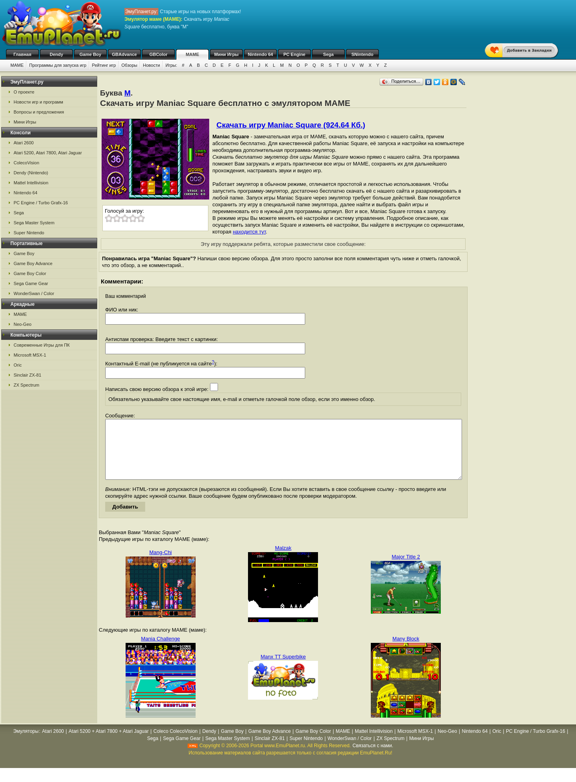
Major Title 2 (406, 569)
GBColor (158, 54)
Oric (18, 365)
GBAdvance (124, 54)
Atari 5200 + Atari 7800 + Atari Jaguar (109, 743)
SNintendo (363, 54)
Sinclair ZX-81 (27, 375)
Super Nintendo (29, 232)
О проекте (24, 92)
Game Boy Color (30, 273)
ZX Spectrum (26, 385)
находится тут (249, 232)
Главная (23, 54)
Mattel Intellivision (31, 182)
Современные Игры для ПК (42, 345)
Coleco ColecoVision (176, 743)
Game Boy (90, 54)
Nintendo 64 (260, 54)
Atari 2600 (24, 142)
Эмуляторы (25, 743)
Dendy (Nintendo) (31, 172)
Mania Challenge (160, 651)
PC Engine (294, 54)
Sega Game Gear (31, 283)
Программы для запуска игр (57, 65)
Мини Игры (226, 54)
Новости (151, 65)
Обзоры (130, 65)
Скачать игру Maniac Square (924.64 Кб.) (290, 125)
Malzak (283, 560)
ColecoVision (26, 162)
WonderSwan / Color (34, 293)
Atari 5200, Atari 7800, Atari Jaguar (48, 152)
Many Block (405, 651)
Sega (328, 54)
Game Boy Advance (33, 263)
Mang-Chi (160, 564)
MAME (192, 54)
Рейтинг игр (104, 65)
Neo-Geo (23, 324)
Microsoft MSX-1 (30, 355)
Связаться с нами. (372, 757)
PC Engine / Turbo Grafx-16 (41, 202)
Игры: (171, 65)
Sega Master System (34, 222)
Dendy (56, 54)
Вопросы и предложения (39, 112)
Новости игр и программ (38, 102)
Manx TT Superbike (283, 669)
